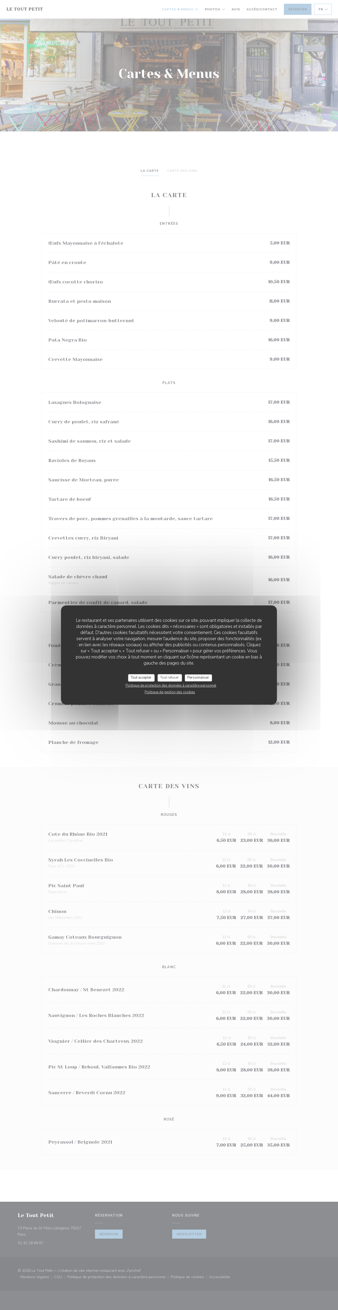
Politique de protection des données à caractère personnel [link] (170, 685)
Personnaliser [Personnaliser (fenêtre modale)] (198, 677)
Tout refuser (169, 677)
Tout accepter (141, 677)
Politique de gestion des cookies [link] (170, 692)
